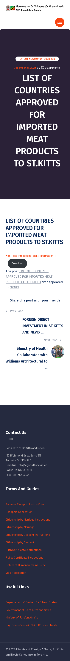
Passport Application (19, 511)
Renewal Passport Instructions (25, 504)
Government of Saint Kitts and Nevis (28, 610)
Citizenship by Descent (20, 542)
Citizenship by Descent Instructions (28, 534)
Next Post (52, 340)
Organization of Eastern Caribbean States (31, 602)
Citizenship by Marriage (20, 527)
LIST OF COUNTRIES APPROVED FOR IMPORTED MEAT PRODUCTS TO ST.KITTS (29, 276)
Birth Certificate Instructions (24, 549)
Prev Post (14, 310)
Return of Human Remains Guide (26, 565)
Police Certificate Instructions (24, 557)
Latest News (27, 58)
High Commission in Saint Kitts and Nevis (31, 625)
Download (17, 263)
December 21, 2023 (25, 67)
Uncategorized (45, 58)
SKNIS (14, 287)
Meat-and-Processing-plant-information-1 (30, 255)
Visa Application (16, 572)
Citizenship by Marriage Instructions (28, 519)
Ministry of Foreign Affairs (22, 617)
